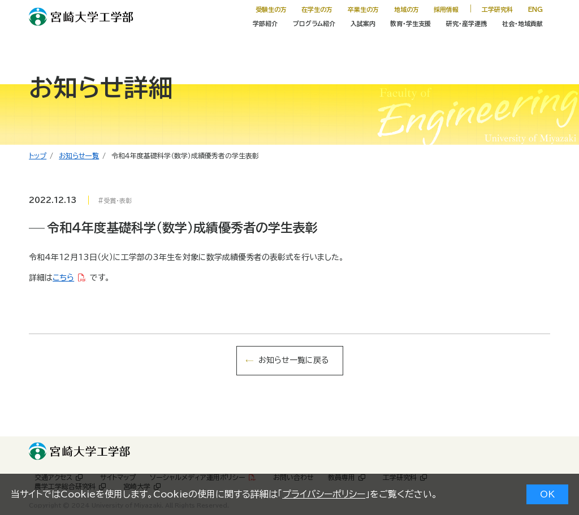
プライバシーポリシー (323, 494)
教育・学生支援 (410, 23)
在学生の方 (316, 9)
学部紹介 (265, 23)
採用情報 (446, 9)
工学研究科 (497, 9)
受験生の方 (271, 9)
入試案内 (363, 23)
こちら (63, 278)
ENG (535, 9)
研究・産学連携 (466, 23)
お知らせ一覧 (79, 155)
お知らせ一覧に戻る (293, 360)
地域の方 (406, 9)
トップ (37, 155)
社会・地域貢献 (522, 23)
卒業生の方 (363, 9)
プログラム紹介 (314, 23)
